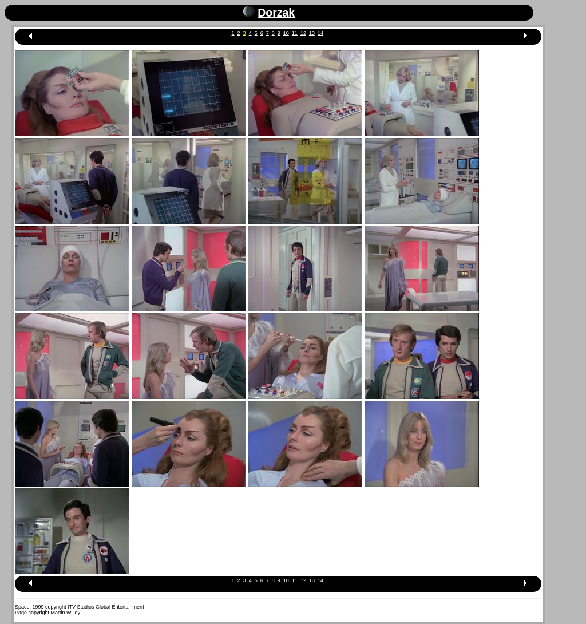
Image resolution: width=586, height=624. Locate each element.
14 (320, 33)
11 (295, 33)
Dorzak (276, 12)
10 (286, 33)
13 (312, 33)
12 (303, 33)
